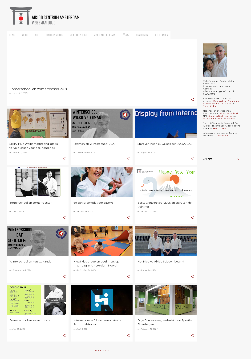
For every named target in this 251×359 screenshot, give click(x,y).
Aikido (25, 35)
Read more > (219, 128)
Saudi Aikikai (209, 106)
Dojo (37, 35)
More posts (102, 350)
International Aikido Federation (219, 118)
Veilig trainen (161, 35)
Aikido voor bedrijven (104, 35)
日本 (125, 35)
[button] (192, 100)
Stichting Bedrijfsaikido (220, 116)
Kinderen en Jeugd (78, 35)
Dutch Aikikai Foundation (226, 101)
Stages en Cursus (54, 35)
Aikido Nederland (228, 113)
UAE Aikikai (226, 103)
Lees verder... (223, 135)
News (12, 35)
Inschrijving (142, 35)
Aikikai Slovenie (211, 103)
